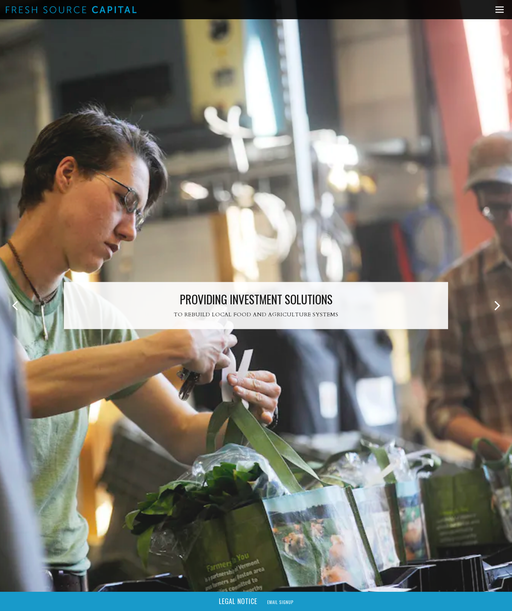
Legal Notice (238, 601)
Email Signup (280, 602)
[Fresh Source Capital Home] (71, 9)
